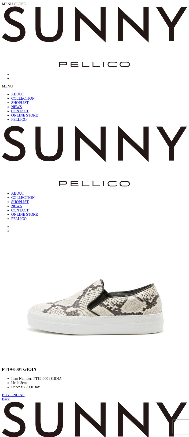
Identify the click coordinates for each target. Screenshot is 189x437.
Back (6, 399)
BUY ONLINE (13, 395)
